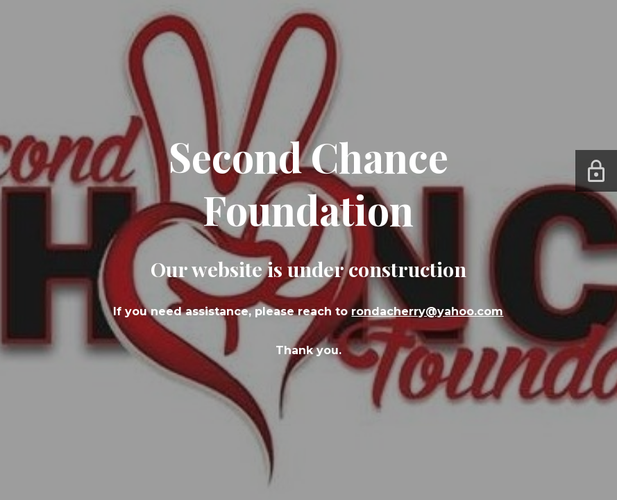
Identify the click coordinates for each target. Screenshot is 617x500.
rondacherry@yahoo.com (427, 311)
